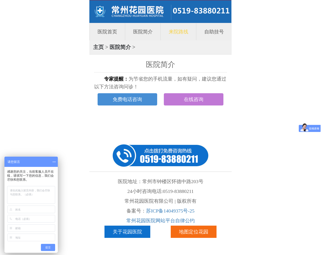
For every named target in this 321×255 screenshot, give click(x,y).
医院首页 (107, 31)
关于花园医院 (127, 232)
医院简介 (143, 31)
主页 (98, 47)
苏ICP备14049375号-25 (170, 211)
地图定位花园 (193, 232)
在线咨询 (193, 99)
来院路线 (178, 31)
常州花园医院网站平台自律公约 (160, 220)
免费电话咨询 (127, 99)
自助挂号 (214, 31)
